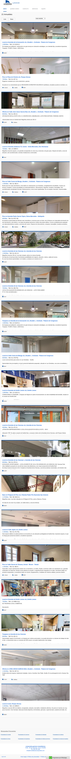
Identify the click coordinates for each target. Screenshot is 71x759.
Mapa (11, 19)
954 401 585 (36, 749)
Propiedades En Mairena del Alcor (43, 738)
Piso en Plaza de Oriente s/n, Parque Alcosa (16, 77)
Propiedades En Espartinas (24, 738)
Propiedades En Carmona (23, 734)
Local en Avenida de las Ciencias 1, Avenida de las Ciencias (21, 460)
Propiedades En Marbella (41, 734)
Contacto (26, 8)
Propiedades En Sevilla (6, 734)
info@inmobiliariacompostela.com (35, 750)
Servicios (35, 8)
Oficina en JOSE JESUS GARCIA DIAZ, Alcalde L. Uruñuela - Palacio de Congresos (28, 669)
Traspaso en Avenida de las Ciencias (14, 634)
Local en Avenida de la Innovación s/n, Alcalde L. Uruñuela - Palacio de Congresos (28, 42)
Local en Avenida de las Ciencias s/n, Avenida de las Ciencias (22, 251)
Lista (5, 19)
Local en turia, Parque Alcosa (11, 704)
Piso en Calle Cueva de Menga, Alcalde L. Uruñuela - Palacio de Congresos (26, 181)
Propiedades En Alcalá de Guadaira (60, 738)
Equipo (43, 8)
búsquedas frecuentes (8, 731)
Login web (3, 756)
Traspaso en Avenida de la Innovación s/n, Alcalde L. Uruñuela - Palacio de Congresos (30, 321)
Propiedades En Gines (5, 738)
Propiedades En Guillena (58, 734)
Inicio (5, 8)
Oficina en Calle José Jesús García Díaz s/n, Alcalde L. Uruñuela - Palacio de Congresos (30, 112)
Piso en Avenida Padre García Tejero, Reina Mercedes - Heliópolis (23, 216)
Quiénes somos (14, 8)
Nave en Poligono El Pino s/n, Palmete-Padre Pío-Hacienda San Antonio (25, 495)
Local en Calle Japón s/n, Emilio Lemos (15, 529)
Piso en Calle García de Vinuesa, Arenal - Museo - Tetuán (20, 564)
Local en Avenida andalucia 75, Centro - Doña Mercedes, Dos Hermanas (25, 146)
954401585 (16, 1)
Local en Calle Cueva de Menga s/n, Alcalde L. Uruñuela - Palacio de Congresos (27, 355)
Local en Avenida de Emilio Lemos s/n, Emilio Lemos (19, 390)
